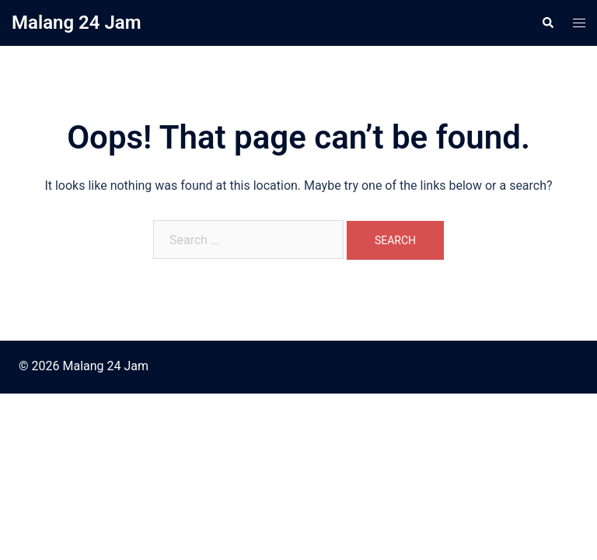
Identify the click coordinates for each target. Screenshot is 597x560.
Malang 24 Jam (76, 22)
